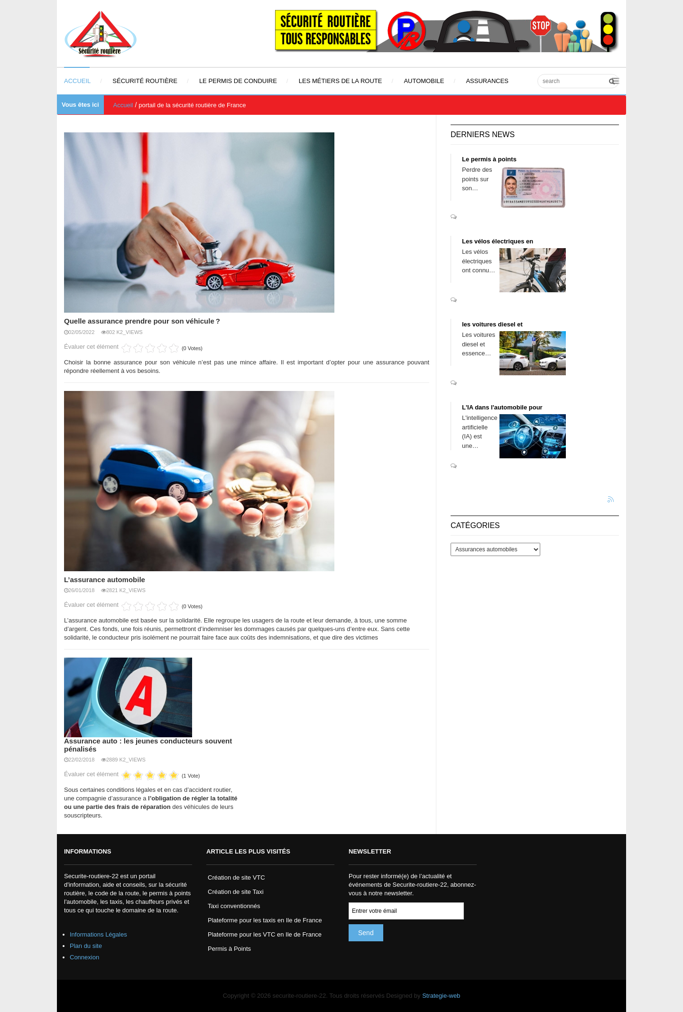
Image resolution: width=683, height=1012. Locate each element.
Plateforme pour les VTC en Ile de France (265, 934)
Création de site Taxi (236, 891)
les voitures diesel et (492, 324)
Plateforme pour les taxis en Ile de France (265, 920)
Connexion (84, 957)
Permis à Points (229, 948)
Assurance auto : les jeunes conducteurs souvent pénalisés (148, 745)
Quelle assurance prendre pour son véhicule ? (142, 321)
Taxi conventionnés (234, 906)
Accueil (123, 105)
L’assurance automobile (104, 580)
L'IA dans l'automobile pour (502, 407)
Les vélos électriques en (497, 241)
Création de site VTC (236, 877)
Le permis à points (489, 159)
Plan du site (86, 945)
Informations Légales (98, 934)
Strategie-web (441, 995)
